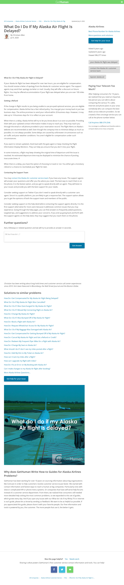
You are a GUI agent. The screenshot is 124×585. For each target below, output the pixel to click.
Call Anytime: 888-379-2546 (99, 122)
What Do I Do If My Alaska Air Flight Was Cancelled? (24, 302)
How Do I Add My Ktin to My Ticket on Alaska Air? (24, 353)
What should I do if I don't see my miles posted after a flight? (28, 349)
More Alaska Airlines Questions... (17, 372)
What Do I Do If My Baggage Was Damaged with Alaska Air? (28, 329)
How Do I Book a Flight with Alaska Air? (19, 322)
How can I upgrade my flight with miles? (20, 361)
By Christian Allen (18, 35)
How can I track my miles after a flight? (19, 357)
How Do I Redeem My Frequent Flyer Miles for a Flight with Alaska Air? (32, 341)
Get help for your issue (16, 379)
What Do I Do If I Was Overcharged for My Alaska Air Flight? (28, 306)
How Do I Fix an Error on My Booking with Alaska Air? (25, 365)
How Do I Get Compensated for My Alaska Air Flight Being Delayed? (31, 298)
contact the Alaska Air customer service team (29, 178)
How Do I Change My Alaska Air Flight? (19, 314)
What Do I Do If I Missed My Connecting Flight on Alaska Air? (28, 310)
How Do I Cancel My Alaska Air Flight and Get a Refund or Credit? (30, 337)
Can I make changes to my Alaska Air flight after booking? (27, 368)
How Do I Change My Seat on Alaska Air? (20, 345)
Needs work (74, 559)
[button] (122, 2)
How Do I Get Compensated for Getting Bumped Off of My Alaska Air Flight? (34, 333)
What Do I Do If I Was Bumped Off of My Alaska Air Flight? (27, 318)
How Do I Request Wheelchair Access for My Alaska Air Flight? (29, 325)
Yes (66, 559)
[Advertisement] (44, 57)
